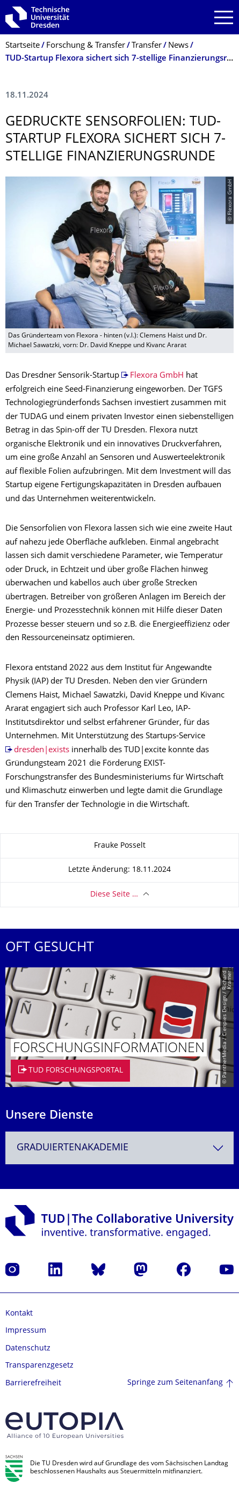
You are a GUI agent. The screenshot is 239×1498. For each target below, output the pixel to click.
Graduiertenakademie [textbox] (72, 1147)
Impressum (25, 1330)
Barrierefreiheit (33, 1383)
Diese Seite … (114, 894)
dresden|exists (41, 750)
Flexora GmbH (157, 376)
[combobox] (119, 1148)
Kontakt (19, 1313)
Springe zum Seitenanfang (175, 1382)
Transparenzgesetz (39, 1365)
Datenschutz (27, 1348)
